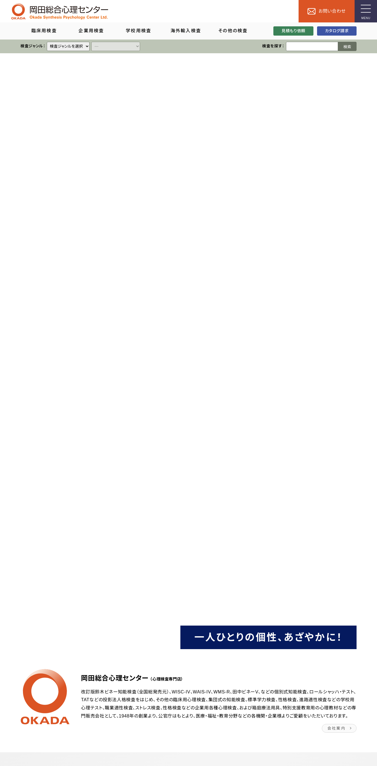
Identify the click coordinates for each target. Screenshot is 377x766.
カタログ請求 (336, 31)
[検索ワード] (312, 46)
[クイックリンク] (68, 46)
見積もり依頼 (293, 31)
